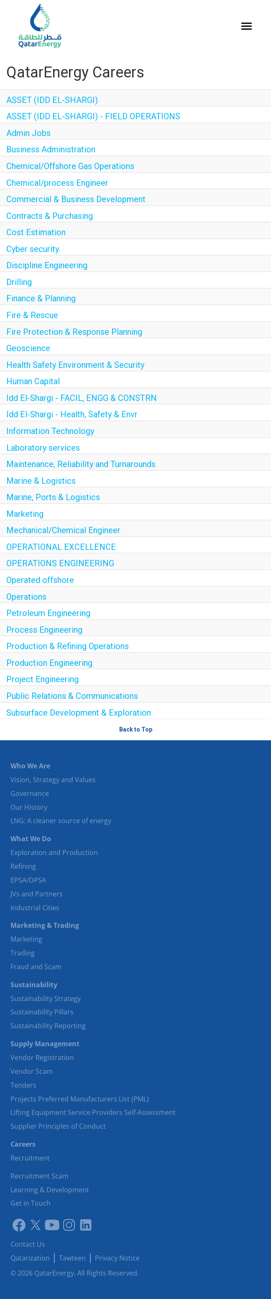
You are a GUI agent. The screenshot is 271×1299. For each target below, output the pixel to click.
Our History (28, 807)
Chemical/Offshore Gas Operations (70, 166)
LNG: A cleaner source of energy (60, 820)
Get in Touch (30, 1203)
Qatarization (30, 1258)
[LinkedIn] (85, 1225)
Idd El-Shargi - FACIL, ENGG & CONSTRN (81, 398)
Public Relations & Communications (72, 696)
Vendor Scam (31, 1071)
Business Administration (50, 149)
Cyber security (32, 249)
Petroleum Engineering (48, 613)
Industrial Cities (34, 907)
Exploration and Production (54, 852)
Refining (23, 866)
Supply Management (44, 1043)
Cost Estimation (36, 232)
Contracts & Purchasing (49, 216)
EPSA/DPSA (28, 880)
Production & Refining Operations (67, 646)
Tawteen (72, 1258)
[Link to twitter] (35, 1225)
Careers (23, 1144)
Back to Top (135, 729)
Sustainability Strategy (45, 998)
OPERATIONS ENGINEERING (60, 563)
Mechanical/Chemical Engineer (63, 530)
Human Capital (33, 381)
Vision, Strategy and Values (53, 779)
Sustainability (33, 984)
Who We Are (30, 765)
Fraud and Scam (35, 966)
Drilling (19, 282)
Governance (29, 793)
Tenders (23, 1085)
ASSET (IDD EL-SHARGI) (52, 100)
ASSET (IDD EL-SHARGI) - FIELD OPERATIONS (93, 116)
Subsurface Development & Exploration (78, 713)
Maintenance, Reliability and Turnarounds (81, 464)
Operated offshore (40, 580)
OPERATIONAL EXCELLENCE (61, 547)
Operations (26, 597)
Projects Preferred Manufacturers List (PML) (79, 1099)
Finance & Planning (41, 298)
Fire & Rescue (32, 315)
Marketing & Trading (44, 925)
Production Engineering (49, 663)
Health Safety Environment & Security (75, 365)
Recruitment (30, 1158)
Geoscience (28, 348)
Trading (22, 953)
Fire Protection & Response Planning (74, 332)
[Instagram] (69, 1225)
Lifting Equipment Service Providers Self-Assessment (93, 1112)
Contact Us (27, 1244)
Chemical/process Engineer (57, 183)
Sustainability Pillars (42, 1012)
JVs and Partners (36, 894)
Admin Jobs (28, 133)
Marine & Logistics (41, 481)
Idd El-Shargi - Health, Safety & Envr (72, 414)
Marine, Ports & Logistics (53, 497)
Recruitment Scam (39, 1176)
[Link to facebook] (18, 1225)
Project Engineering (42, 679)
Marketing (24, 514)
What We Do (30, 838)
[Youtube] (52, 1225)
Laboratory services (43, 448)
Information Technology (50, 431)
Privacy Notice (117, 1258)
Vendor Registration (42, 1057)
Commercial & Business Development (76, 199)
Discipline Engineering (46, 265)
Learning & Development (49, 1189)
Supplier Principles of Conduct (58, 1126)
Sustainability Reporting (48, 1025)
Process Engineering (44, 630)
